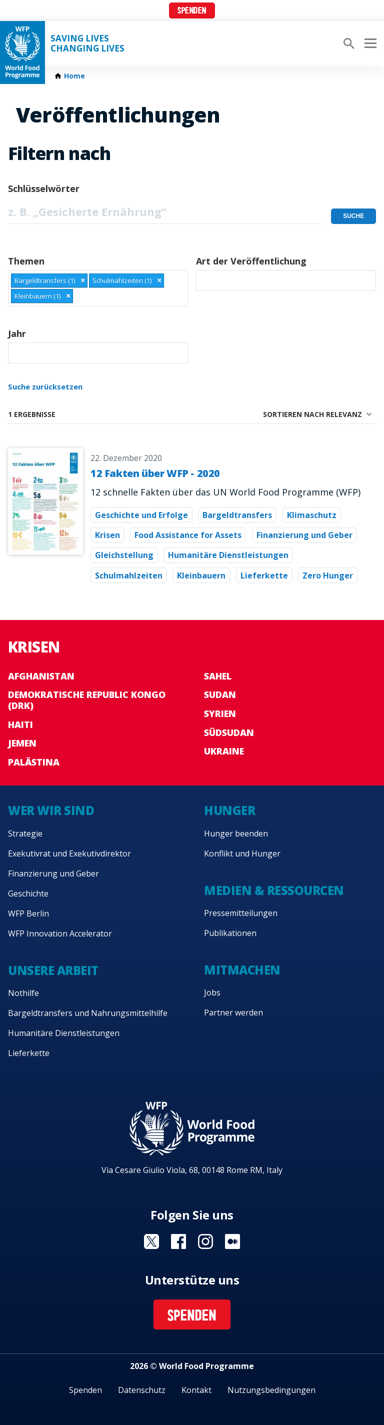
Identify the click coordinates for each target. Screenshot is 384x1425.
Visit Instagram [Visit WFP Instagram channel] (205, 1241)
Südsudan (229, 732)
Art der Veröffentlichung (251, 261)
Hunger (229, 810)
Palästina (34, 762)
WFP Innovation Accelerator (60, 933)
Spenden (192, 11)
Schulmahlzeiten (128, 575)
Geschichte (28, 893)
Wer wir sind (51, 810)
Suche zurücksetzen (45, 387)
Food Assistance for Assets (188, 535)
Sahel (218, 676)
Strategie (25, 833)
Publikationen (230, 933)
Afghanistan (41, 676)
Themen (26, 261)
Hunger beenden (236, 833)
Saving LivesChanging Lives (87, 44)
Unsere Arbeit (53, 970)
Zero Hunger (327, 575)
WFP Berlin (28, 913)
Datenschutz (142, 1390)
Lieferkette (264, 575)
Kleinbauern (201, 575)
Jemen (22, 743)
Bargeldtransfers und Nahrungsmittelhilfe (88, 1013)
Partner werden (233, 1012)
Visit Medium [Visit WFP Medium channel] (232, 1241)
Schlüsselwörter (44, 188)
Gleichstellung (124, 555)
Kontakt (197, 1390)
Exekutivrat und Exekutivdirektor (69, 853)
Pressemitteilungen (241, 913)
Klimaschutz (311, 515)
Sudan (220, 694)
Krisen (107, 535)
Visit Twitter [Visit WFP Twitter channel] (151, 1241)
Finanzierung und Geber (304, 535)
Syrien (220, 714)
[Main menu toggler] (369, 43)
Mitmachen (242, 970)
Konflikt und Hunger (242, 853)
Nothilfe (23, 993)
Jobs (212, 992)
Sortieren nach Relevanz (312, 414)
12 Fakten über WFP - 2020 (155, 473)
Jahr (17, 334)
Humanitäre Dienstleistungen (228, 555)
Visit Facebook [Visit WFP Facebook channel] (178, 1241)
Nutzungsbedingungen (272, 1390)
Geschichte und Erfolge (141, 515)
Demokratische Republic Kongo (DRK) (87, 700)
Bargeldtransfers (237, 515)
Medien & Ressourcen (274, 890)
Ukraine (224, 751)
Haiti (20, 724)
